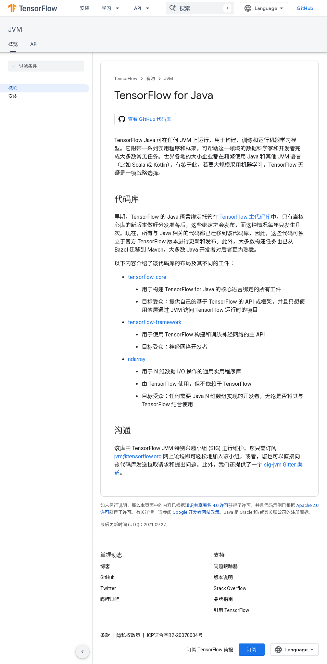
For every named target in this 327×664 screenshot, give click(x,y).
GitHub (305, 8)
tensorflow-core (147, 277)
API (137, 8)
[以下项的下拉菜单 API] (149, 8)
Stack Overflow (230, 588)
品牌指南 (223, 599)
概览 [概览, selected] (13, 44)
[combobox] (200, 8)
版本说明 (223, 577)
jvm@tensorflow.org (138, 456)
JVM (15, 29)
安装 (84, 8)
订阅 (251, 650)
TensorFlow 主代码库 (245, 217)
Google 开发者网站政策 (196, 512)
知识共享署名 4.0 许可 (206, 505)
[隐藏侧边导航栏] (82, 652)
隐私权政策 (128, 635)
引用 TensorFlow (231, 610)
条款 (105, 635)
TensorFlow (125, 78)
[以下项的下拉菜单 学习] (119, 8)
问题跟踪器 (226, 566)
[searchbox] (46, 66)
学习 (106, 8)
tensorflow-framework (154, 322)
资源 (150, 78)
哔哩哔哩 (110, 599)
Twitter (108, 588)
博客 (105, 566)
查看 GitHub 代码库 (144, 119)
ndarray (137, 359)
